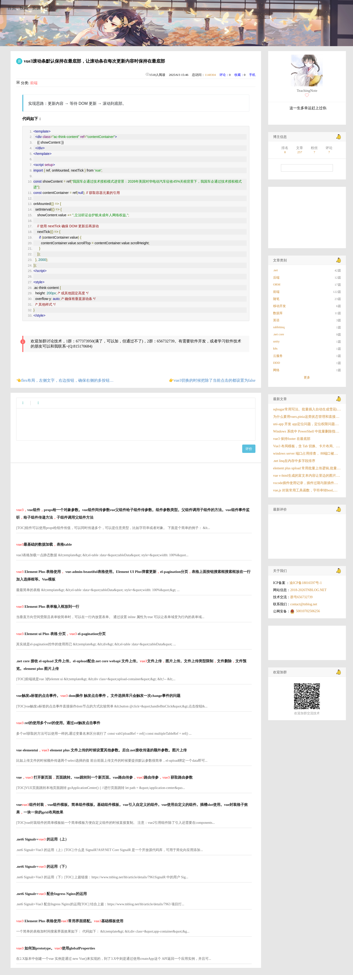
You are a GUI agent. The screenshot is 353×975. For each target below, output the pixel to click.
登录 (48, 7)
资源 (36, 7)
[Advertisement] (134, 482)
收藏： (239, 75)
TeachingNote (307, 91)
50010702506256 (308, 611)
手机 (252, 75)
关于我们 (280, 571)
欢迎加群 (280, 672)
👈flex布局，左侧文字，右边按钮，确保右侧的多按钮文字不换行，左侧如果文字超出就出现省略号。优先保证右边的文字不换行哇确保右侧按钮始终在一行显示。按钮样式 (65, 380)
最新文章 (280, 399)
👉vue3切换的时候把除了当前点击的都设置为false (212, 380)
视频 (24, 7)
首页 (11, 7)
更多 (307, 377)
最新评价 (280, 509)
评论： (224, 75)
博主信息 (280, 137)
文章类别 (280, 260)
